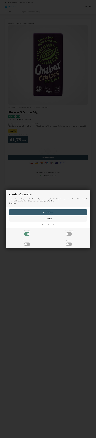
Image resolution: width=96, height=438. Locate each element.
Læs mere (12, 203)
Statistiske (69, 243)
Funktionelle (27, 243)
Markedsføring (69, 233)
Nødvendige (27, 233)
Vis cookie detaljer (48, 224)
